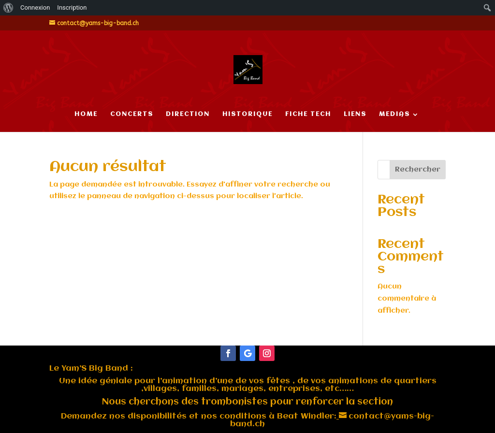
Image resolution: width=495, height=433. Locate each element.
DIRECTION (188, 114)
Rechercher (417, 169)
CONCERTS (131, 114)
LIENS (355, 114)
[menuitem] (8, 7)
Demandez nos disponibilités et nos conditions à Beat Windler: (198, 416)
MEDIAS (394, 114)
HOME (86, 114)
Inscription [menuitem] (72, 7)
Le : (91, 368)
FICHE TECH (308, 114)
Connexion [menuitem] (35, 7)
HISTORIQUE (247, 114)
